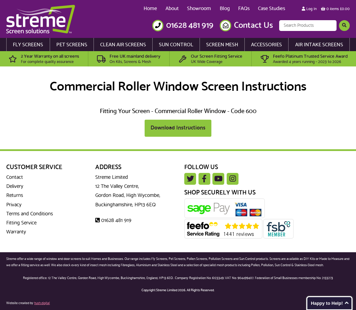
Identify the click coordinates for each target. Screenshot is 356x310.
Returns (14, 195)
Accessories (266, 45)
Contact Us (253, 25)
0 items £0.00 (335, 9)
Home (150, 9)
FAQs (244, 9)
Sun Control (176, 45)
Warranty (16, 232)
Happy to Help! (327, 303)
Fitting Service (21, 223)
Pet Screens (71, 45)
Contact (14, 177)
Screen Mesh (222, 45)
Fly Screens (28, 45)
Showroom (199, 9)
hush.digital (42, 303)
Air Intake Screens (319, 45)
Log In (309, 9)
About (172, 9)
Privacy (14, 205)
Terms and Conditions (29, 214)
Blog (225, 9)
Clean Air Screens (123, 45)
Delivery (14, 186)
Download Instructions (178, 128)
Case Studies (271, 9)
